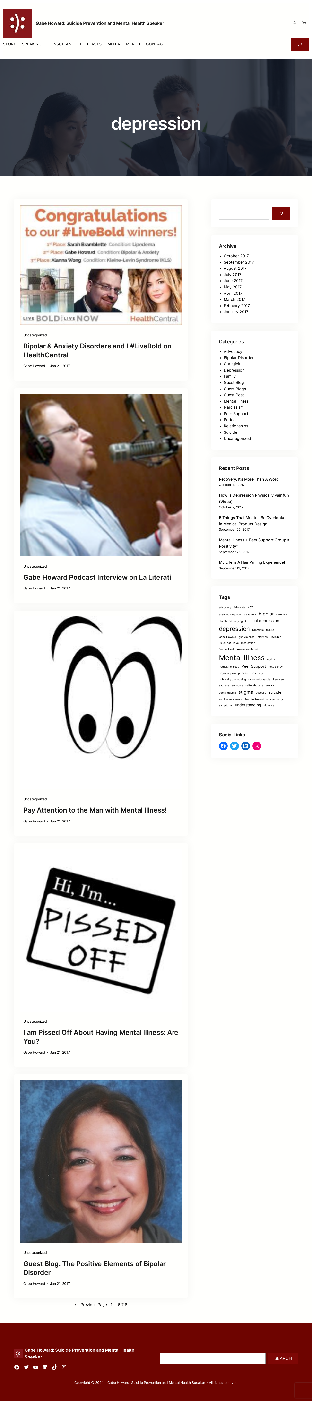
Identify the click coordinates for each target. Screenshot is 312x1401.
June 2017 (233, 280)
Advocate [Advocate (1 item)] (239, 607)
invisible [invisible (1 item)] (276, 637)
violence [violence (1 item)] (269, 705)
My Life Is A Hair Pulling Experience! (252, 562)
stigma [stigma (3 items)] (245, 692)
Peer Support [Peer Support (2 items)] (254, 666)
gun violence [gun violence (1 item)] (246, 637)
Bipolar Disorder (239, 357)
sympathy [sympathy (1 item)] (276, 699)
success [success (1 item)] (261, 692)
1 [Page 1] (111, 1304)
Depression (234, 370)
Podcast (231, 419)
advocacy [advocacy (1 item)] (225, 607)
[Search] (281, 213)
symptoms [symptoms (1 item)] (226, 705)
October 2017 (236, 255)
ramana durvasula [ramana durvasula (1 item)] (259, 679)
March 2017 (234, 299)
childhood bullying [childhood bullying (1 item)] (231, 621)
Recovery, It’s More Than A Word (249, 479)
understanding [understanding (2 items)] (248, 705)
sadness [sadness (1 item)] (224, 685)
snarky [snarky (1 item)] (270, 685)
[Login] (294, 23)
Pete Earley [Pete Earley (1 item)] (276, 666)
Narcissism (234, 407)
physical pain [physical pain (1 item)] (227, 673)
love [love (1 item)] (236, 643)
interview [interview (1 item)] (262, 637)
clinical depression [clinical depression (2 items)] (262, 620)
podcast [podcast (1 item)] (243, 673)
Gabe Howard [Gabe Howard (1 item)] (227, 637)
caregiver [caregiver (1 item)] (282, 614)
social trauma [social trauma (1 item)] (227, 692)
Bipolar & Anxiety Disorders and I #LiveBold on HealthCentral (97, 350)
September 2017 (239, 262)
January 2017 (236, 311)
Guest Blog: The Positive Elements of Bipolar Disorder (94, 1268)
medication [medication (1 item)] (248, 643)
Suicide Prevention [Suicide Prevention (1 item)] (256, 699)
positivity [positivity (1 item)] (257, 673)
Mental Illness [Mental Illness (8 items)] (242, 657)
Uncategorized (35, 335)
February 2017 (237, 305)
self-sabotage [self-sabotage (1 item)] (254, 685)
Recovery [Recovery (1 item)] (279, 679)
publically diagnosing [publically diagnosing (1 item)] (232, 679)
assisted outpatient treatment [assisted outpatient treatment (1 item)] (237, 614)
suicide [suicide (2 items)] (275, 692)
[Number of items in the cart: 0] (304, 23)
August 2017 (235, 268)
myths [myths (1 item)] (271, 659)
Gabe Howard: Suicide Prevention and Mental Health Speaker (100, 23)
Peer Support (236, 413)
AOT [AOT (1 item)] (250, 607)
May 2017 (233, 287)
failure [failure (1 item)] (270, 629)
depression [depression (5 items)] (234, 628)
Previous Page (91, 1305)
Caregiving (234, 363)
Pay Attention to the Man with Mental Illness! (95, 810)
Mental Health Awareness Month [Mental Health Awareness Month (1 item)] (239, 649)
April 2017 (233, 293)
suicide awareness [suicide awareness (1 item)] (230, 699)
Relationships (236, 426)
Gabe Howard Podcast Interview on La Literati (97, 577)
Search (283, 1358)
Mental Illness (236, 401)
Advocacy (233, 351)
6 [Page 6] (119, 1304)
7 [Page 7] (122, 1304)
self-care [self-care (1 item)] (237, 685)
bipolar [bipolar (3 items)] (266, 614)
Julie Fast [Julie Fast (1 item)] (225, 643)
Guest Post (234, 394)
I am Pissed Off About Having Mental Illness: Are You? (100, 1036)
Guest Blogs (235, 388)
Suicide (230, 432)
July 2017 (232, 274)
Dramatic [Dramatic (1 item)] (258, 629)
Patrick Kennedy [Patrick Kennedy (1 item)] (229, 666)
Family (230, 376)
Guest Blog (234, 382)
